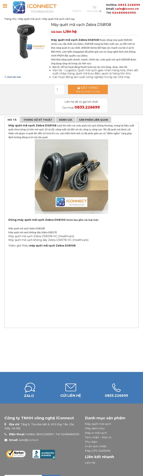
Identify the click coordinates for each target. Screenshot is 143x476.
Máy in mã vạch (96, 433)
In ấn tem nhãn (96, 446)
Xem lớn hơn (14, 77)
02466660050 (124, 12)
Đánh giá (65, 119)
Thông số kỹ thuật (37, 119)
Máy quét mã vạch (29, 18)
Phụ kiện (91, 442)
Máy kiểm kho (95, 428)
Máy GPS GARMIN (97, 451)
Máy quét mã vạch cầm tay (58, 18)
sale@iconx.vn (127, 8)
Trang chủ (10, 18)
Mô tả (12, 119)
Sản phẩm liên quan (93, 119)
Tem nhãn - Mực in (98, 437)
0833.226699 (129, 5)
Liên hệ (90, 462)
